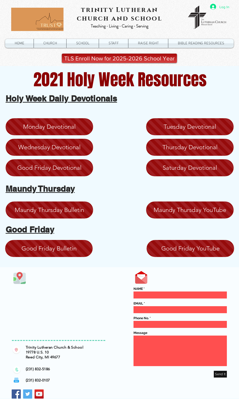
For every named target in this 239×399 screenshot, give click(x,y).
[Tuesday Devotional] (190, 126)
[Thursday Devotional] (190, 147)
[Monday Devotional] (49, 126)
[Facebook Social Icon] (16, 394)
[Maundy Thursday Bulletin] (49, 210)
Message (140, 332)
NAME (138, 288)
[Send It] (220, 374)
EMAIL (138, 303)
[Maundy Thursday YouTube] (190, 210)
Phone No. (141, 318)
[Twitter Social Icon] (27, 394)
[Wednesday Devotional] (49, 147)
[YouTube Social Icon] (39, 394)
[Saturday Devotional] (190, 167)
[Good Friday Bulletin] (49, 248)
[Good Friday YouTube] (190, 248)
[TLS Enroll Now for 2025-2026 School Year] (119, 58)
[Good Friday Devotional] (49, 167)
